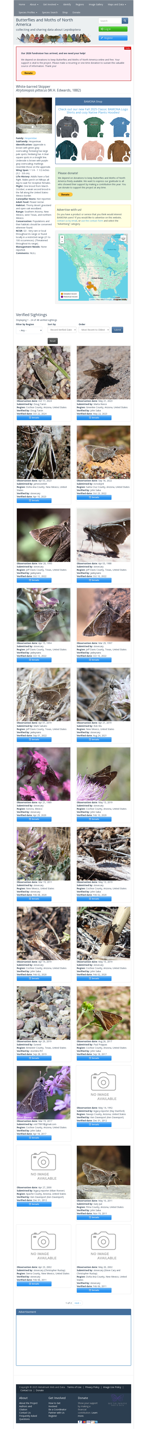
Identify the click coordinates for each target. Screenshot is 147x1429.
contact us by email (67, 220)
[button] (18, 115)
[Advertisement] (73, 1340)
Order (82, 324)
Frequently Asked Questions (28, 1417)
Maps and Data (117, 4)
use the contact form (92, 220)
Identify (67, 4)
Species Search (50, 12)
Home (22, 4)
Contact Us (26, 1390)
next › (77, 1302)
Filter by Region (25, 324)
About (34, 4)
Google (109, 299)
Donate (76, 12)
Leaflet (92, 299)
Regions (80, 4)
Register (52, 1415)
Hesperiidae (31, 138)
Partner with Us (56, 1412)
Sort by (52, 324)
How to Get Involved (54, 1405)
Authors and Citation (25, 1408)
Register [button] (107, 37)
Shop (65, 12)
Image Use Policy (112, 1387)
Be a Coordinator (57, 1409)
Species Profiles (28, 12)
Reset (53, 340)
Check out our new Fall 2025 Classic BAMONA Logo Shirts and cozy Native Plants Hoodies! (93, 110)
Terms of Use (74, 1387)
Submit (117, 329)
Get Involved (50, 4)
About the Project (28, 1403)
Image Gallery (96, 4)
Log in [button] (106, 28)
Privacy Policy (92, 1387)
